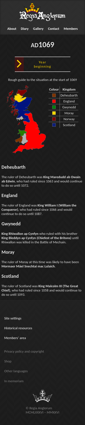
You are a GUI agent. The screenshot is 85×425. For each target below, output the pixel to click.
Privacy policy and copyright (24, 351)
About (11, 28)
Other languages (16, 371)
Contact (53, 28)
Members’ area (15, 338)
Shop (7, 361)
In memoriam (14, 381)
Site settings (12, 318)
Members (71, 28)
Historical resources (18, 328)
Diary (25, 28)
